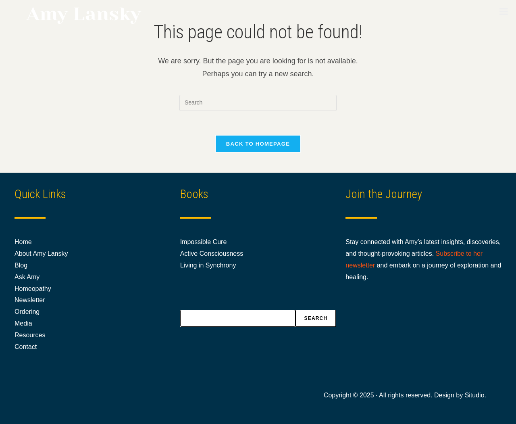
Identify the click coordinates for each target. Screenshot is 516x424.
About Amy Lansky (41, 253)
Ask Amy (27, 277)
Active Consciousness (211, 253)
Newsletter (30, 300)
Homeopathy (33, 288)
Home (23, 241)
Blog (21, 265)
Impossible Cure (203, 241)
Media (23, 323)
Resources (30, 335)
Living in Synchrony (208, 265)
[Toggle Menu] (503, 11)
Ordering (27, 311)
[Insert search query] (258, 103)
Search (315, 318)
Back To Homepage (258, 144)
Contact (26, 346)
